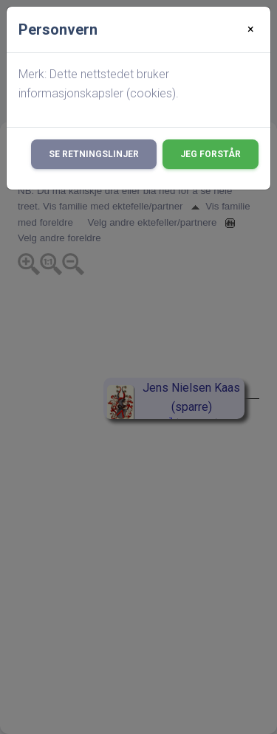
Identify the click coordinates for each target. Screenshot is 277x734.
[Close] (251, 29)
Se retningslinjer (94, 154)
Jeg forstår (210, 154)
